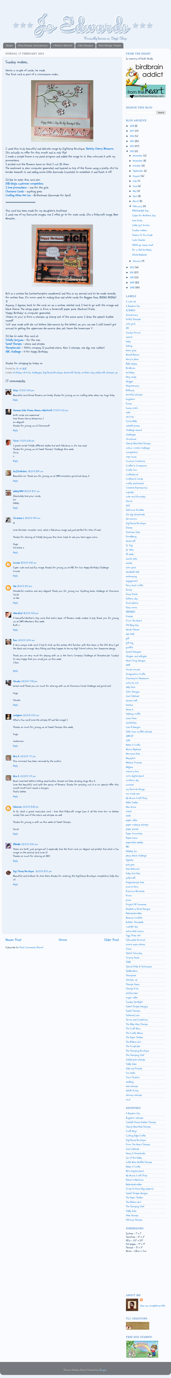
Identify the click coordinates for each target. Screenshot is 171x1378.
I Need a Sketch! (62, 45)
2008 (132, 287)
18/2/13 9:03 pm (31, 613)
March (136, 201)
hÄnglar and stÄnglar (136, 656)
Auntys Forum (133, 332)
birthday (17, 372)
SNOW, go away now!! (142, 245)
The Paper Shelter (134, 1037)
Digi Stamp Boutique (24, 871)
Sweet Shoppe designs (137, 1193)
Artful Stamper (133, 319)
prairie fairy (132, 886)
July (135, 181)
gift (127, 638)
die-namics (131, 518)
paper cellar (132, 820)
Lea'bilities (131, 723)
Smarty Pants (132, 957)
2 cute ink (131, 301)
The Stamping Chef (135, 1055)
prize (128, 900)
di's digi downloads (135, 514)
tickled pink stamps (135, 1059)
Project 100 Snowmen (136, 904)
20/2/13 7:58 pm (29, 681)
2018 (132, 126)
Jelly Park (130, 687)
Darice (129, 501)
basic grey (131, 350)
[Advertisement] (140, 1276)
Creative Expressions (136, 487)
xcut (128, 1099)
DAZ (128, 505)
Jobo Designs (85, 45)
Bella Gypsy (131, 363)
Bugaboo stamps (134, 1118)
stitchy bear (132, 993)
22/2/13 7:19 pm (28, 776)
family (77, 372)
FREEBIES (130, 612)
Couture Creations (135, 461)
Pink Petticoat (132, 869)
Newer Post (13, 939)
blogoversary (132, 385)
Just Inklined (132, 696)
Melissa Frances (134, 762)
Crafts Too (131, 470)
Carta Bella (131, 421)
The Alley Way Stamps (137, 1024)
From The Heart (134, 620)
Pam (15, 640)
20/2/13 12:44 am (26, 640)
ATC (127, 328)
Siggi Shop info (133, 935)
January (137, 261)
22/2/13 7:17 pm (28, 756)
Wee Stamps (132, 1215)
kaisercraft (131, 700)
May (135, 191)
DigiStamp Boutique (53, 372)
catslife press (133, 425)
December (138, 155)
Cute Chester (139, 240)
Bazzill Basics (132, 354)
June (135, 186)
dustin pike (131, 558)
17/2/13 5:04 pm (26, 390)
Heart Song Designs (136, 660)
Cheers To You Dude (142, 235)
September (138, 171)
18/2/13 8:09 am (35, 471)
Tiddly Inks (131, 1064)
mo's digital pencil (135, 776)
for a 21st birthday (142, 250)
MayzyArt (130, 758)
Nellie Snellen (132, 802)
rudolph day (132, 926)
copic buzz (131, 457)
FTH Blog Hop (132, 625)
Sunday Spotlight (134, 1002)
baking (129, 346)
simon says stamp (135, 944)
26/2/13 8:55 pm (43, 871)
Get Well (130, 634)
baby (128, 341)
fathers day (132, 598)
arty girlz (130, 324)
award (129, 337)
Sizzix (129, 949)
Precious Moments (135, 891)
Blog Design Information (33, 45)
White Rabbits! (139, 255)
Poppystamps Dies (135, 882)
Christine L (18, 518)
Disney (129, 527)
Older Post (111, 939)
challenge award (134, 430)
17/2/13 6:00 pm (27, 441)
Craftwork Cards (134, 479)
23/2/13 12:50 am (29, 844)
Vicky (15, 390)
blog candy (131, 377)
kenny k (129, 709)
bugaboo (130, 399)
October (137, 165)
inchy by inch (132, 683)
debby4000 (18, 491)
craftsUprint (132, 474)
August (137, 176)
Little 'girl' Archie (140, 225)
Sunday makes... (139, 230)
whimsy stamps (134, 1095)
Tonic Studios (132, 1077)
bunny (129, 403)
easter (129, 563)
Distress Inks (133, 532)
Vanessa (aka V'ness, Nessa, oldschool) (32, 410)
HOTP (128, 665)
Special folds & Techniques (139, 966)
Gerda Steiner (133, 629)
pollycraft (100, 372)
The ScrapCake (133, 1046)
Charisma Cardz (15, 191)
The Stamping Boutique (137, 1050)
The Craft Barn (133, 1028)
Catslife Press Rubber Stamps (141, 1122)
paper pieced (132, 829)
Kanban (129, 705)
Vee (14, 586)
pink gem (130, 864)
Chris (15, 441)
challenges (37, 372)
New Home (131, 807)
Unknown (17, 807)
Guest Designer (133, 651)
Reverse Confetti (134, 917)
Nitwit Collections (134, 1180)
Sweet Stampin (133, 1011)
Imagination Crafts (136, 674)
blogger (129, 381)
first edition (132, 603)
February (138, 206)
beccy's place (132, 359)
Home (9, 45)
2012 (132, 267)
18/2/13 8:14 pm (24, 586)
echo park (131, 567)
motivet (130, 784)
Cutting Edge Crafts (136, 1135)
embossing (131, 576)
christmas (131, 439)
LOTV (128, 740)
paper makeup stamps (137, 824)
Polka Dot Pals (133, 873)
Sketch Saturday (134, 953)
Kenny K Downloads (135, 1153)
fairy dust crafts (134, 585)
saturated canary (135, 931)
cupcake (130, 492)
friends (129, 616)
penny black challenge (136, 855)
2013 (132, 151)
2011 (132, 272)
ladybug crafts (133, 713)
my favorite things (135, 789)
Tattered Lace (132, 1015)
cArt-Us (27, 372)
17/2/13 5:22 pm (60, 410)
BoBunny (130, 390)
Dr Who (130, 550)
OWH (128, 816)
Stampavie (131, 975)
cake (128, 412)
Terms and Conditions (137, 1019)
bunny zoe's (132, 408)
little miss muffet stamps (139, 731)
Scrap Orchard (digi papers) (139, 1188)
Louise (16, 562)
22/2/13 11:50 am (31, 715)
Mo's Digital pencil (135, 1171)
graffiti (129, 647)
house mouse (133, 669)
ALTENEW (130, 310)
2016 (132, 136)
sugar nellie (132, 997)
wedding (130, 1082)
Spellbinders (132, 971)
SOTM (128, 962)
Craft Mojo (131, 1131)
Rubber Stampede (134, 922)
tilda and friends (134, 1068)
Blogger (103, 1370)
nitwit (129, 811)
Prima (129, 895)
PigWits (129, 860)
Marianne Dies (133, 753)
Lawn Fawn (131, 718)
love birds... (137, 220)
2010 (132, 277)
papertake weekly (134, 842)
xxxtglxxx (17, 715)
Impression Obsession (137, 678)
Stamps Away (132, 984)
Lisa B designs (133, 727)
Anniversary (132, 315)
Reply (15, 400)
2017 (132, 131)
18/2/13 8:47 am (32, 491)
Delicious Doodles (135, 510)
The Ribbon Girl (133, 1042)
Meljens (129, 767)
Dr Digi (129, 545)
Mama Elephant (133, 749)
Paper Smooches (134, 833)
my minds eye (133, 793)
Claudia (16, 681)
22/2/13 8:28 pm (31, 807)
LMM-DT (129, 736)
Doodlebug (131, 536)
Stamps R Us (132, 988)
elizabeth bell (132, 572)
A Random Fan (133, 306)
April (135, 196)
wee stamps (132, 1086)
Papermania (131, 838)
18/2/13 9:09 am (32, 518)
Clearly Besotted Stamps (138, 443)
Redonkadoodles (134, 913)
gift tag (129, 643)
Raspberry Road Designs (138, 909)
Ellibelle (16, 844)
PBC (127, 846)
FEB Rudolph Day (140, 210)
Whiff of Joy (132, 1090)
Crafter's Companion (136, 465)
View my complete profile (152, 1305)
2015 (132, 141)
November (138, 161)
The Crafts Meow (134, 1033)
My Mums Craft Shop (136, 798)
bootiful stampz (134, 394)
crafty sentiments (135, 483)
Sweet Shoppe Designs (137, 1006)
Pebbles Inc (131, 851)
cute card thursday (136, 496)
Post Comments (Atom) (31, 947)
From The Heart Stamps (138, 1144)
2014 (132, 146)
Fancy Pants (132, 594)
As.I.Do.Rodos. (20, 471)
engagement (132, 581)
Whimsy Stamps (134, 1220)
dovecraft (68, 372)
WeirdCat (17, 613)
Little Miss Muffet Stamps (139, 1162)
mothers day (88, 372)
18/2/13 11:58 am (29, 562)
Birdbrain (130, 368)
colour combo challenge (138, 448)
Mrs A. (16, 756)
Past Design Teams (110, 45)
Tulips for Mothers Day (144, 215)
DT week (130, 554)
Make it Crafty (133, 745)
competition (132, 452)
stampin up (112, 372)
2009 (132, 282)
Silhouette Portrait (135, 940)
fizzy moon (131, 607)
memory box (132, 771)
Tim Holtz (130, 1073)
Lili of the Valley (134, 1158)
